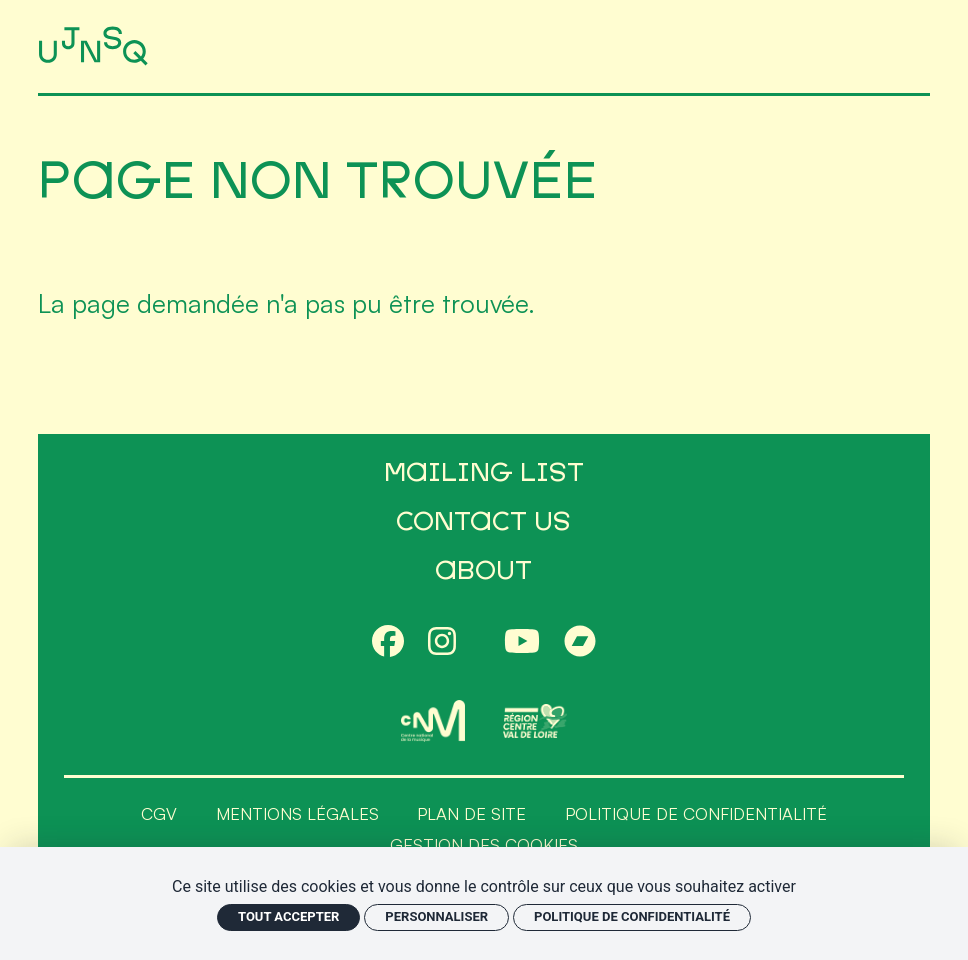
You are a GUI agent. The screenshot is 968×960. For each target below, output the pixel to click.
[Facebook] (388, 643)
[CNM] (433, 721)
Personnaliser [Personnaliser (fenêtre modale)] (436, 916)
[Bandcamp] (580, 643)
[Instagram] (442, 643)
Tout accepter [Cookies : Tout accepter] (288, 916)
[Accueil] (97, 46)
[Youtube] (522, 643)
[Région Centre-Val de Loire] (535, 720)
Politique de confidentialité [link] (632, 916)
